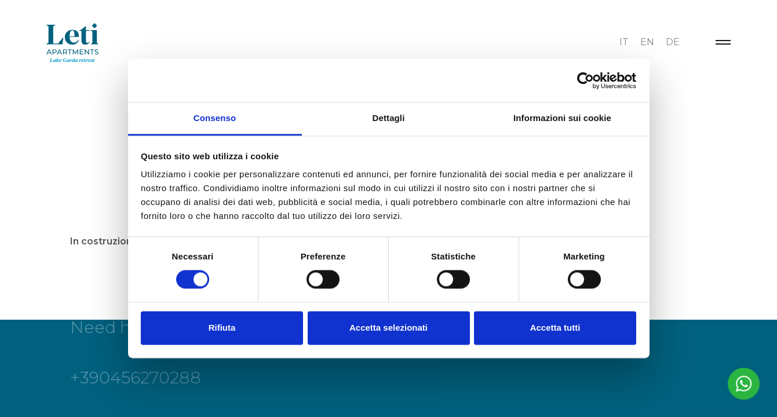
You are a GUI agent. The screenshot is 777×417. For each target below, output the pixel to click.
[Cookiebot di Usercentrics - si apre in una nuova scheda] (585, 80)
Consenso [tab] (215, 118)
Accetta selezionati (388, 327)
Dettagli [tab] (389, 118)
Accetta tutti (555, 327)
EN (647, 41)
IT (624, 41)
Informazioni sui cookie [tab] (562, 118)
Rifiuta (222, 327)
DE (673, 41)
